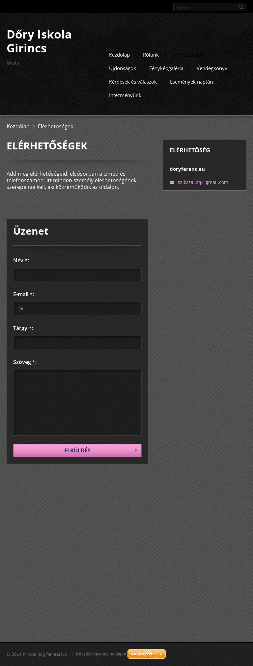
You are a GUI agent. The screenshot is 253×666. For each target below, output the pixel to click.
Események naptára (192, 81)
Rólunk (151, 54)
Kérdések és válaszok (133, 81)
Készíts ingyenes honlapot (101, 654)
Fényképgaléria (166, 67)
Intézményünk (125, 94)
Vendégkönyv (212, 67)
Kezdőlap (119, 54)
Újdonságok (122, 67)
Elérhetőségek (188, 54)
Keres (240, 7)
